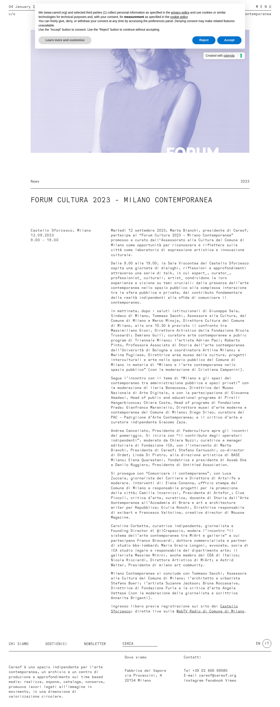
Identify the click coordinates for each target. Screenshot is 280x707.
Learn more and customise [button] (65, 40)
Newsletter (95, 644)
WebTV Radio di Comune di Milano (210, 611)
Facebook (214, 680)
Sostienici (56, 644)
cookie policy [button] (178, 17)
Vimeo (230, 680)
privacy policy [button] (180, 12)
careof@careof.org (217, 675)
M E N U (263, 7)
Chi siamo (18, 644)
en (258, 643)
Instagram (193, 680)
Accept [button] (229, 40)
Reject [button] (203, 40)
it (267, 643)
